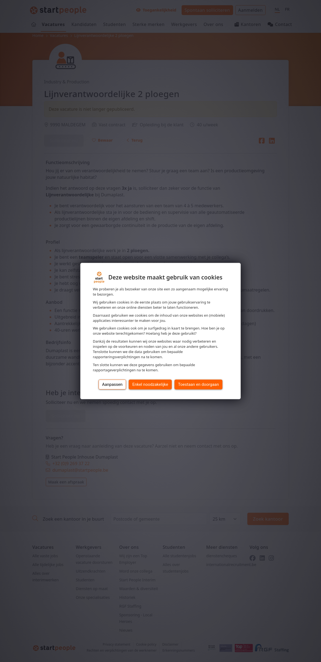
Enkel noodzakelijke (150, 384)
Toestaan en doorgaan (198, 384)
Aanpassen (112, 384)
